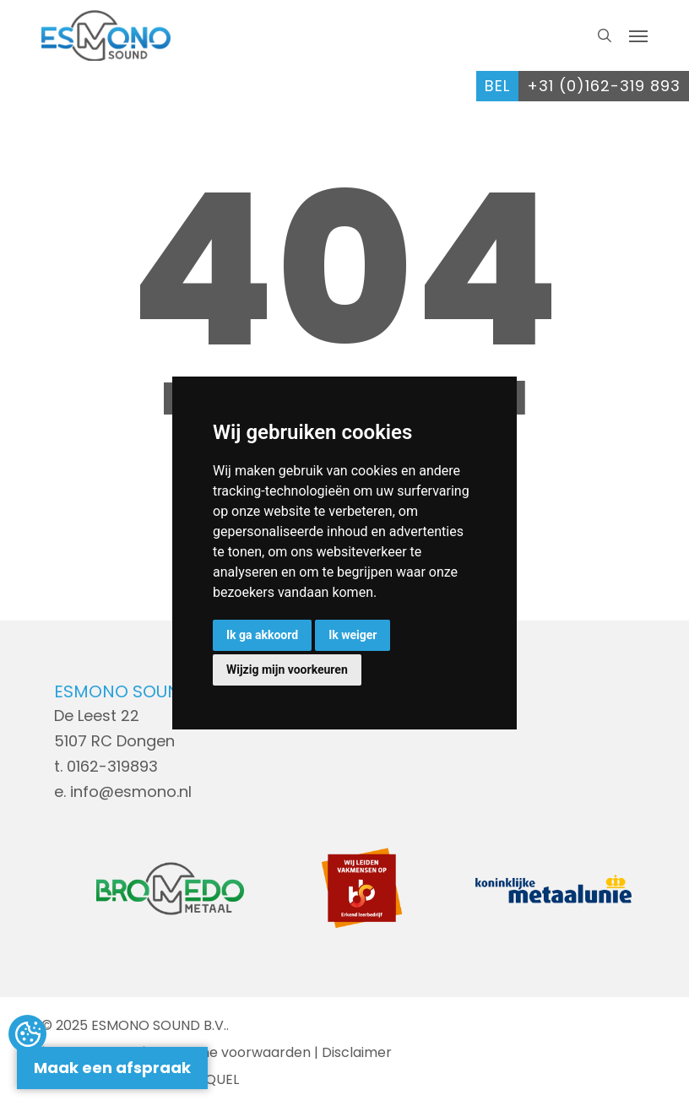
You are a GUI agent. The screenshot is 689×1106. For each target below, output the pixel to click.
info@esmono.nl (131, 791)
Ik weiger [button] (352, 635)
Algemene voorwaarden (230, 1052)
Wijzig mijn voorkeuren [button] (287, 669)
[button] (638, 35)
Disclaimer (357, 1052)
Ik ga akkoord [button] (262, 635)
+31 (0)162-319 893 (604, 85)
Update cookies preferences (27, 1035)
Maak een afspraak (112, 1067)
